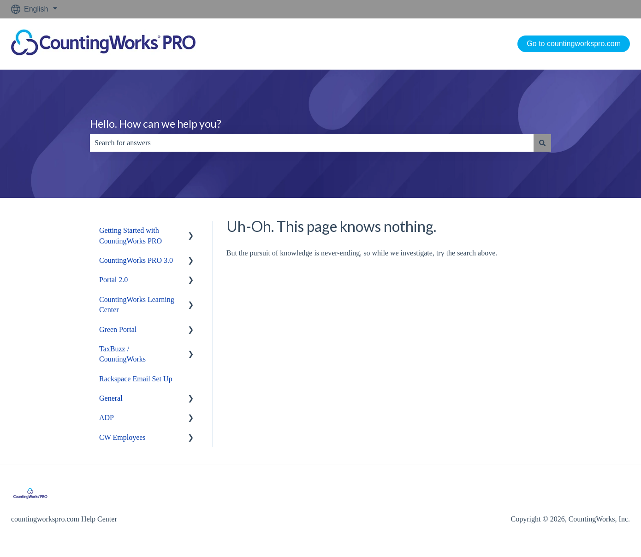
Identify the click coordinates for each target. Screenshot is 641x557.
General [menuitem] (111, 398)
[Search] (542, 143)
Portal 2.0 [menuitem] (113, 280)
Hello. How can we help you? (155, 123)
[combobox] (312, 143)
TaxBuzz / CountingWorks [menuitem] (122, 354)
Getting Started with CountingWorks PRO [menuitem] (130, 235)
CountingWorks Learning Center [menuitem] (136, 305)
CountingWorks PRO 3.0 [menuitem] (136, 260)
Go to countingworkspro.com (574, 43)
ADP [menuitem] (106, 417)
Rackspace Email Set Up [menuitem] (135, 379)
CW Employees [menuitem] (122, 437)
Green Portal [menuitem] (118, 329)
